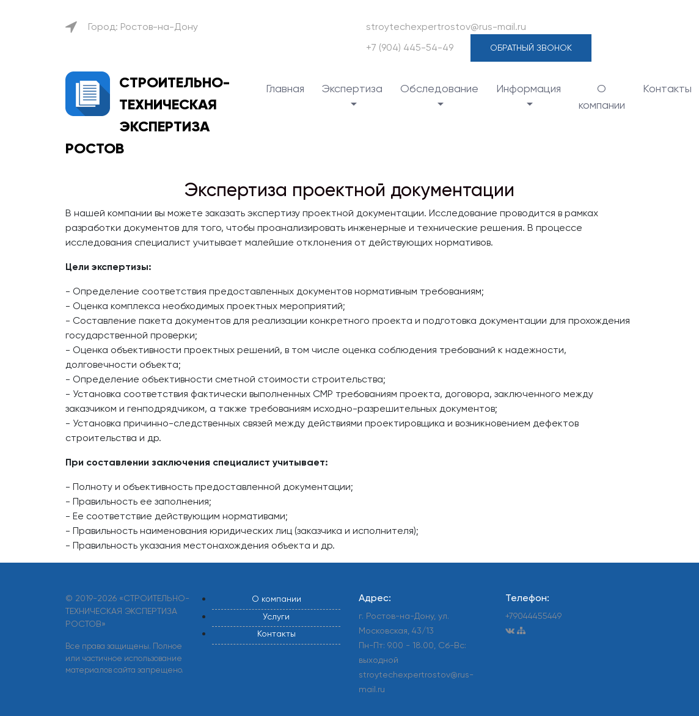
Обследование (439, 88)
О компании (602, 96)
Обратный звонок (531, 48)
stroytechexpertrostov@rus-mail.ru (446, 26)
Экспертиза (352, 88)
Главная (285, 88)
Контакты (667, 88)
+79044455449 (533, 616)
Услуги (276, 616)
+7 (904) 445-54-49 (409, 47)
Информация (528, 88)
